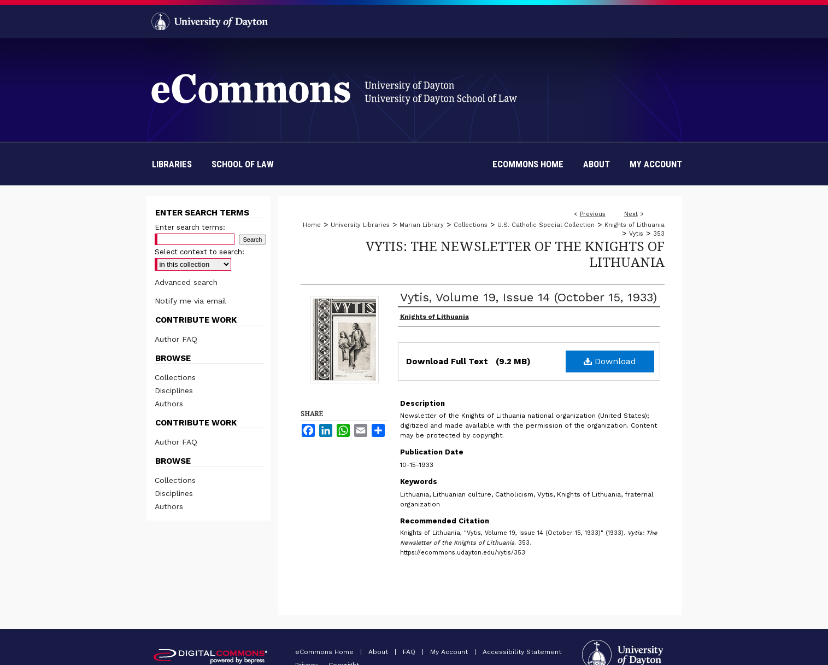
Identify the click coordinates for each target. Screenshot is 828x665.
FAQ (410, 652)
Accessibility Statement (522, 652)
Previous (593, 214)
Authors (169, 403)
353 (659, 233)
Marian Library (422, 225)
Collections (471, 225)
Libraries (172, 164)
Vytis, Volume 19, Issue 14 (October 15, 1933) (528, 297)
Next (631, 214)
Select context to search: (199, 252)
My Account (450, 652)
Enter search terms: (190, 227)
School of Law (243, 164)
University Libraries (360, 225)
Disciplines (174, 390)
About (379, 652)
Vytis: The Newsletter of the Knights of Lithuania (515, 254)
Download (610, 361)
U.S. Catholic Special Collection (546, 225)
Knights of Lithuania (634, 225)
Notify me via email (190, 300)
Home (312, 225)
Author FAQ (176, 339)
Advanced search (186, 282)
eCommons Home (325, 652)
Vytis (636, 233)
